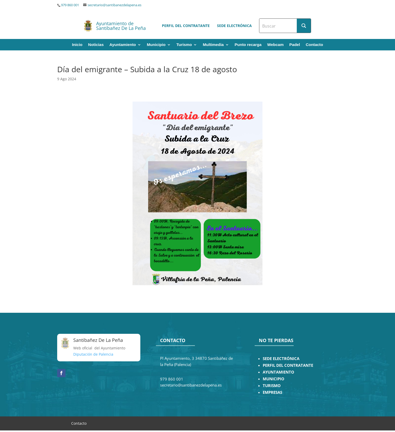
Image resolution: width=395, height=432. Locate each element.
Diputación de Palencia (93, 354)
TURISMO (272, 385)
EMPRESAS (272, 392)
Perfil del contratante (186, 25)
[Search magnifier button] (304, 26)
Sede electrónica (234, 25)
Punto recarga (248, 45)
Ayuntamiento (122, 45)
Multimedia (213, 45)
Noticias (96, 45)
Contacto (314, 45)
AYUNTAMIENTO (278, 372)
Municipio (156, 45)
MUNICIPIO (273, 379)
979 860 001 (70, 5)
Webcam (275, 45)
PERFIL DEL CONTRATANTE (288, 365)
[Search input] (278, 25)
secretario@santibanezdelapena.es (114, 5)
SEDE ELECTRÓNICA (281, 358)
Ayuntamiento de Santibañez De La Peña (121, 25)
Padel (294, 45)
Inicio (77, 45)
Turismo (184, 45)
